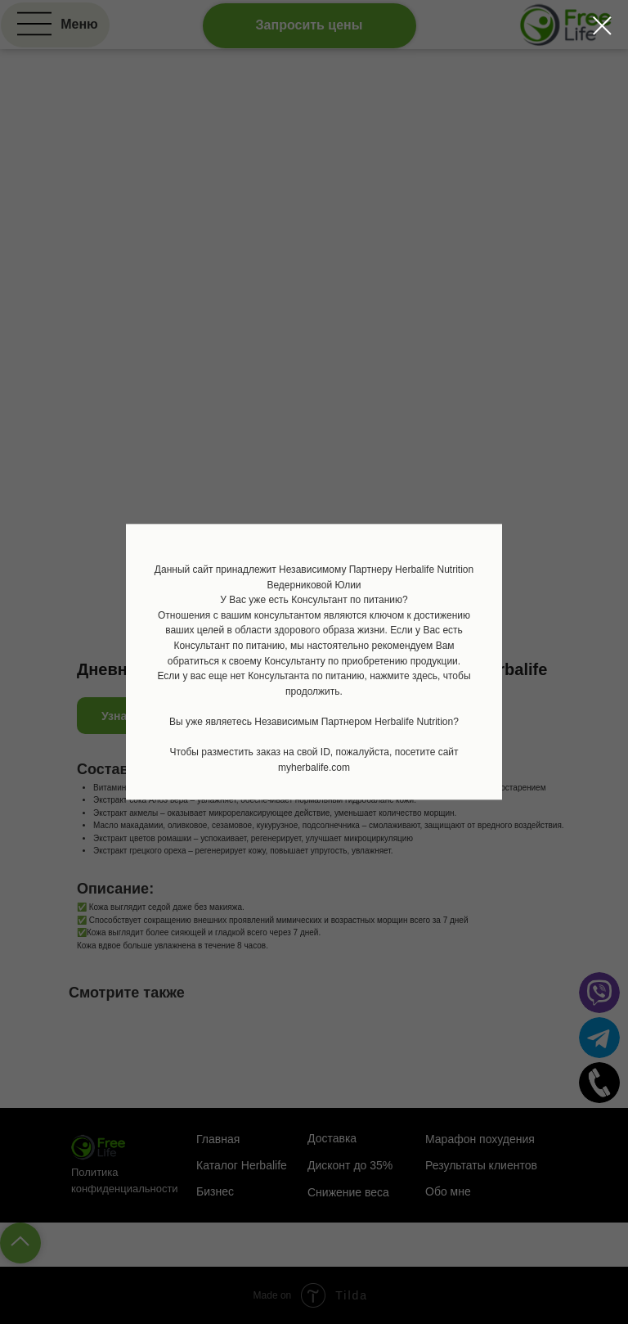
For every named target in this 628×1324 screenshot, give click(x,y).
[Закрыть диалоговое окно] (602, 25)
